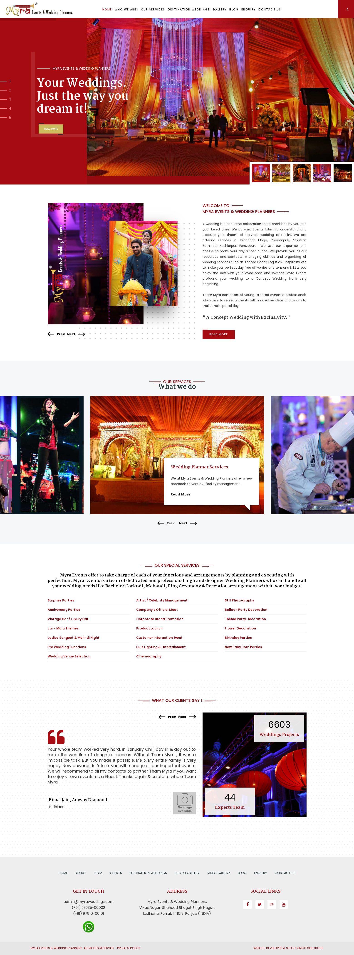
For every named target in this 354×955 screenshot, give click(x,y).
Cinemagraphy (148, 656)
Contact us (285, 873)
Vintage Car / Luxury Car (68, 619)
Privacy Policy (128, 948)
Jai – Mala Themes (63, 628)
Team (98, 873)
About (80, 873)
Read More (218, 334)
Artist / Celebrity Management (162, 600)
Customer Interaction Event (159, 637)
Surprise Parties (61, 600)
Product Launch (149, 628)
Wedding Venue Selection (69, 656)
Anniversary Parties (64, 609)
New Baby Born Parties (243, 647)
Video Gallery (218, 873)
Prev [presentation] (56, 334)
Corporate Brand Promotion (159, 619)
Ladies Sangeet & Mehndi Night (73, 637)
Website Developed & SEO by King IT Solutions (288, 948)
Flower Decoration (240, 628)
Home (63, 873)
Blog (242, 873)
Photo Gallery (187, 873)
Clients (116, 873)
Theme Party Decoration (245, 619)
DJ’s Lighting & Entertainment (161, 647)
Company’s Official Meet (157, 609)
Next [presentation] (76, 334)
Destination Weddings (148, 873)
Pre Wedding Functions (67, 647)
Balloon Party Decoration (246, 609)
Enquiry (260, 873)
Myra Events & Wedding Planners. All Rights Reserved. (72, 948)
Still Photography (239, 600)
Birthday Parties (238, 637)
